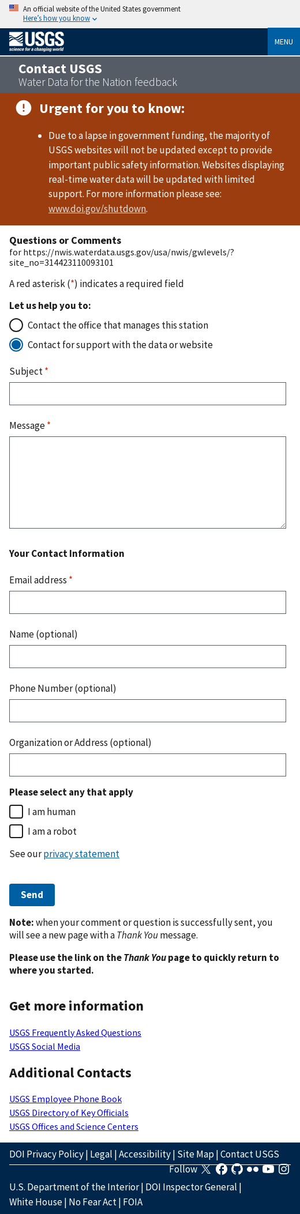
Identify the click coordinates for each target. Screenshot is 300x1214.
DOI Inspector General (191, 1187)
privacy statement (81, 853)
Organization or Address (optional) (80, 742)
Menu (284, 41)
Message (30, 425)
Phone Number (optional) (63, 688)
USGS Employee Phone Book (65, 1098)
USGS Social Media (44, 1046)
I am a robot (52, 831)
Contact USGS (249, 1154)
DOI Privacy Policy (46, 1154)
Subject (28, 371)
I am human (52, 811)
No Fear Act (93, 1202)
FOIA (132, 1202)
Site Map (195, 1154)
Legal (101, 1154)
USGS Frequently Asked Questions (75, 1032)
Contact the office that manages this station (118, 325)
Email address (41, 580)
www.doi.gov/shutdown (97, 208)
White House (35, 1202)
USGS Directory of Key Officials (69, 1112)
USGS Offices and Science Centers (73, 1126)
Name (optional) (43, 634)
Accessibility (145, 1154)
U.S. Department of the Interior (74, 1187)
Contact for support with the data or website (120, 344)
